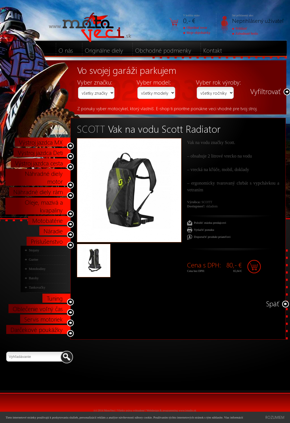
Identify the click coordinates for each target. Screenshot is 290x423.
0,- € (189, 20)
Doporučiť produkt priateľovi (212, 236)
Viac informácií (233, 417)
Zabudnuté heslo (245, 34)
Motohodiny (37, 269)
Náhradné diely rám (38, 192)
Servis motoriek (43, 319)
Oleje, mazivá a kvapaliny (44, 206)
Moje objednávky (196, 33)
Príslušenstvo (47, 241)
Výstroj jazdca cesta (39, 163)
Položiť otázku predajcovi (210, 222)
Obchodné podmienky (163, 50)
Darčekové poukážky (36, 329)
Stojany (34, 250)
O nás (66, 50)
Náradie (53, 231)
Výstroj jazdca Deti (40, 152)
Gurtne (33, 260)
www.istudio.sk (187, 410)
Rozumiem (274, 417)
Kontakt (212, 50)
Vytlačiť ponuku (204, 229)
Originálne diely (104, 50)
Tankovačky (37, 287)
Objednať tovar (195, 28)
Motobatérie (47, 220)
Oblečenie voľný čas (38, 309)
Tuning (55, 298)
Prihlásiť (239, 28)
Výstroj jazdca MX (41, 142)
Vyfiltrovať (265, 91)
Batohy (34, 278)
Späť (272, 303)
